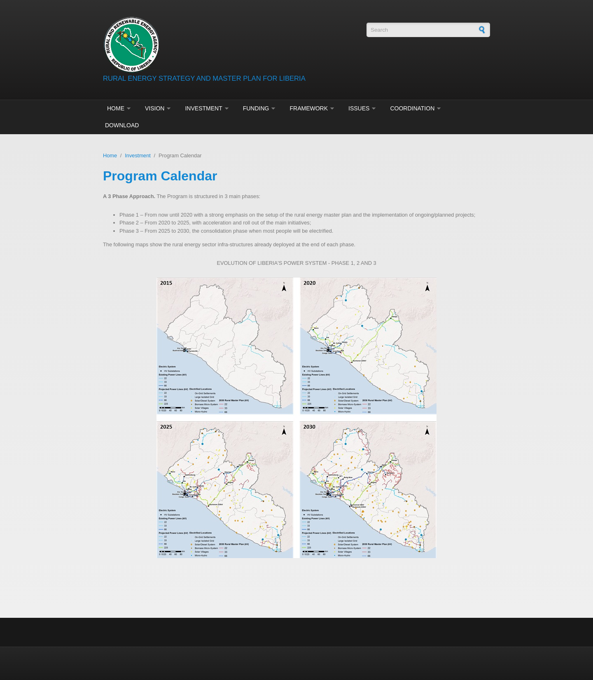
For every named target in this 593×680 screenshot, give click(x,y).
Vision (154, 108)
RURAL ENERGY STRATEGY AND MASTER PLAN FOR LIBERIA (204, 78)
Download (122, 125)
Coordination (412, 108)
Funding (256, 108)
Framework (308, 108)
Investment (203, 108)
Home (115, 108)
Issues (358, 108)
